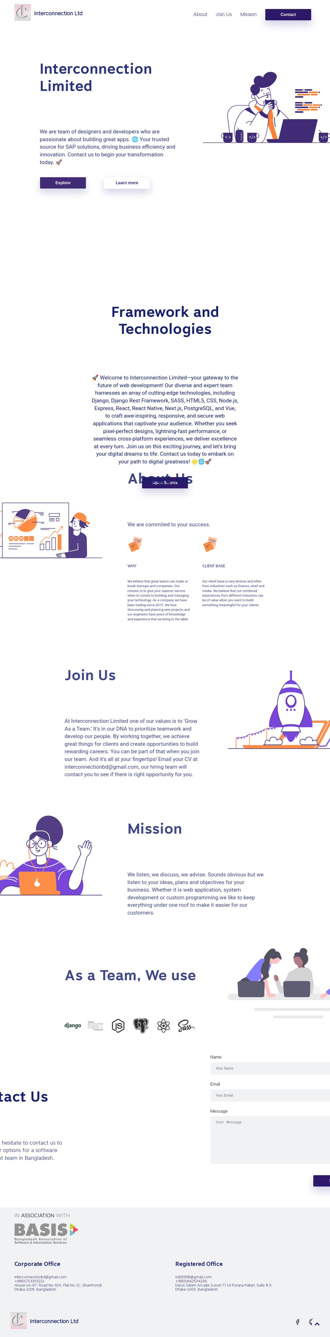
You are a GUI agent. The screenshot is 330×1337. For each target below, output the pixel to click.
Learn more (220, 183)
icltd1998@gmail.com (193, 1277)
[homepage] (48, 13)
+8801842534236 (191, 1281)
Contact (288, 14)
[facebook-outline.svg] (297, 1322)
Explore (156, 183)
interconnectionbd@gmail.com (40, 1277)
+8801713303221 (29, 1281)
